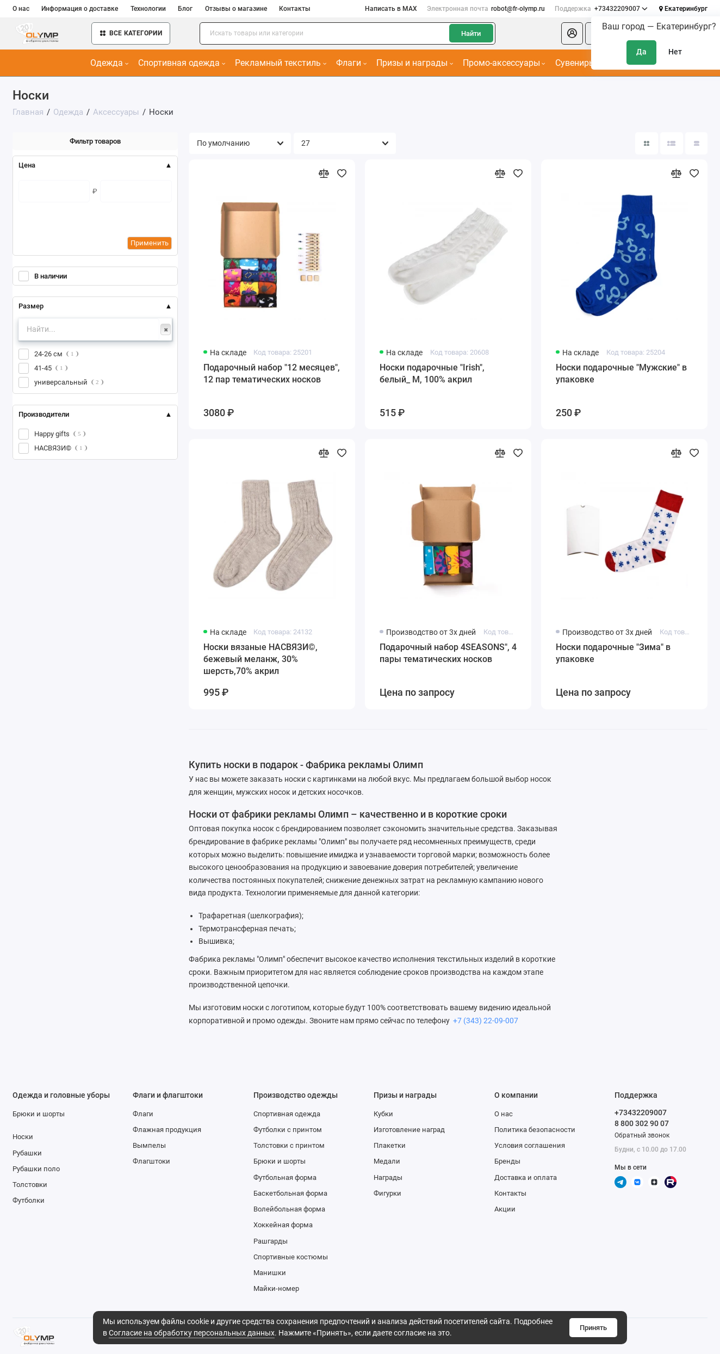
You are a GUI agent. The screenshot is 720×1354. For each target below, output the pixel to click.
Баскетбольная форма (290, 1193)
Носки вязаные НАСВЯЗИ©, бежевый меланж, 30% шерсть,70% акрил (260, 659)
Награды (388, 1177)
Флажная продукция (167, 1130)
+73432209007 (601, 9)
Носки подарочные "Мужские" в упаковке (621, 373)
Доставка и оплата (525, 1177)
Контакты (295, 9)
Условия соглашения (529, 1145)
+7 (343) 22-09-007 (484, 1020)
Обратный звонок (642, 1135)
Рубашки (27, 1153)
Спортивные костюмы (290, 1257)
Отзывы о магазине (236, 9)
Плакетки (390, 1145)
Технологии (148, 9)
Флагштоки (151, 1161)
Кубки (383, 1114)
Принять (593, 1328)
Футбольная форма (284, 1177)
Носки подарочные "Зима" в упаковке (613, 653)
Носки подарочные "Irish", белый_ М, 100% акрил (432, 373)
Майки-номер (276, 1288)
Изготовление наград (409, 1130)
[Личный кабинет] (572, 33)
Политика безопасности (534, 1130)
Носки (23, 1137)
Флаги (351, 63)
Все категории (131, 33)
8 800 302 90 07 (642, 1123)
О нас (21, 9)
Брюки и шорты (39, 1114)
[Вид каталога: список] (671, 143)
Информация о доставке (79, 9)
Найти (471, 33)
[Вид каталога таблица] (696, 143)
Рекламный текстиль (280, 63)
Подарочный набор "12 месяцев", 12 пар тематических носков (271, 373)
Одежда (109, 63)
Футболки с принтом (287, 1130)
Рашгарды (270, 1241)
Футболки (29, 1200)
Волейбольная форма (289, 1209)
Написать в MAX (391, 9)
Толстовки (30, 1184)
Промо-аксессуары (504, 63)
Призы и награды (414, 63)
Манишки (269, 1273)
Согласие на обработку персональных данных (192, 1333)
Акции (505, 1209)
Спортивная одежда (181, 63)
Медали (387, 1161)
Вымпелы (149, 1145)
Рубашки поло (36, 1169)
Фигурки (387, 1193)
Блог (185, 9)
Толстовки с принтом (289, 1145)
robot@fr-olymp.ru (486, 9)
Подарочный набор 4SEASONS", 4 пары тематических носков (448, 653)
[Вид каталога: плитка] (646, 143)
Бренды (507, 1161)
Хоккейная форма (283, 1225)
